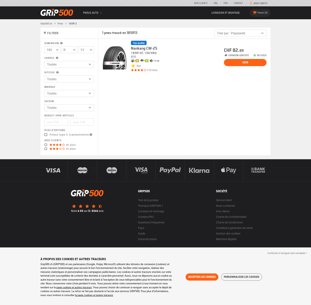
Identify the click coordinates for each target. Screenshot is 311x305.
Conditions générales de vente (234, 228)
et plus (63, 144)
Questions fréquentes (151, 222)
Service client (224, 200)
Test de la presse (148, 200)
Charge (51, 58)
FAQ (215, 3)
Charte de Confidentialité (231, 217)
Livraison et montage (225, 13)
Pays (141, 228)
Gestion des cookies (228, 233)
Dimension (53, 43)
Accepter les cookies (202, 277)
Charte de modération (229, 222)
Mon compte (258, 3)
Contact (238, 3)
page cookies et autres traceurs (74, 287)
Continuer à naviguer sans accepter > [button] (287, 253)
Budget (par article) (59, 115)
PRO (226, 3)
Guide (141, 233)
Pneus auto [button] (93, 13)
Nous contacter (225, 206)
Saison (49, 101)
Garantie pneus (147, 239)
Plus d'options (54, 130)
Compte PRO (146, 217)
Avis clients (200, 3)
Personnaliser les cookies (241, 277)
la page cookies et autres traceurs (94, 295)
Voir (245, 62)
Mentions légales (226, 239)
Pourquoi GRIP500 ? (150, 206)
